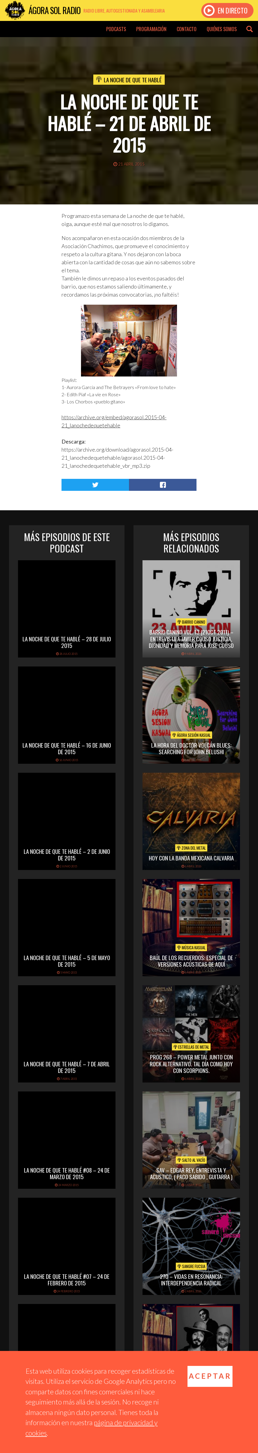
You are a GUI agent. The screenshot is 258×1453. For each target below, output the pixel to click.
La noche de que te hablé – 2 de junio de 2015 (67, 854)
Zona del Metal (191, 848)
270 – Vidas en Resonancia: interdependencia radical (191, 1279)
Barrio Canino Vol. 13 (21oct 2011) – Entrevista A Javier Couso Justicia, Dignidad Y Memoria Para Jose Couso (191, 639)
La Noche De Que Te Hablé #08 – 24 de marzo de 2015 (67, 1173)
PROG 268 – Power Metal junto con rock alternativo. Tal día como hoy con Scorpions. (191, 1064)
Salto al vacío (191, 1160)
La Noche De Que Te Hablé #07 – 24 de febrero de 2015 (67, 1279)
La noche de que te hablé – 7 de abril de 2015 (67, 1067)
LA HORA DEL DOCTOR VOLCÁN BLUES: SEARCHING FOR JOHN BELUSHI (191, 748)
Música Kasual (191, 948)
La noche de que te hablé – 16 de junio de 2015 (66, 748)
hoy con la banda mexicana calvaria (191, 858)
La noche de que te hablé (133, 79)
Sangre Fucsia (191, 1266)
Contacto (186, 29)
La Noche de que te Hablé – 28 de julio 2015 (66, 642)
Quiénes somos (222, 29)
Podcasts (116, 29)
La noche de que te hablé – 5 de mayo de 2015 (67, 960)
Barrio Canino (191, 622)
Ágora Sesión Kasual (191, 735)
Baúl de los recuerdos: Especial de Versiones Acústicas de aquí (191, 960)
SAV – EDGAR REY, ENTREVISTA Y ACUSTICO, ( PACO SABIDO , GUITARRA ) (191, 1173)
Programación (151, 29)
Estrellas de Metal (191, 1047)
